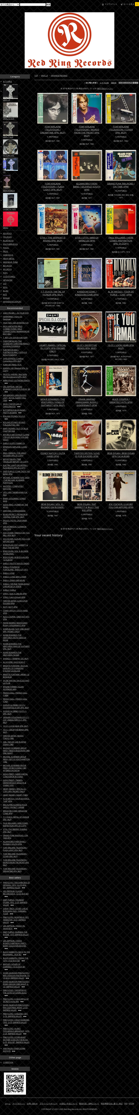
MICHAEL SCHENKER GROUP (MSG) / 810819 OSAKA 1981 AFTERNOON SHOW (14, 768)
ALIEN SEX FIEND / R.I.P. (12, 364)
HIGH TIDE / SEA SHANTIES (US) (15, 322)
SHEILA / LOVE (8, 573)
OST (4, 283)
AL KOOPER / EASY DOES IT (14, 662)
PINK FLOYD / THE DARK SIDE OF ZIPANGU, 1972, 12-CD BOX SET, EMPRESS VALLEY (16, 885)
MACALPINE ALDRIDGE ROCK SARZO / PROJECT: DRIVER (15, 806)
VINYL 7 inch (8, 137)
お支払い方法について (68, 1103)
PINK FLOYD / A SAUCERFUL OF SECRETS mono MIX (16, 1000)
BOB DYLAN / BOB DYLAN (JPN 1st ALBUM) (121, 455)
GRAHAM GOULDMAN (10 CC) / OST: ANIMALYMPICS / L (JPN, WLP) (16, 720)
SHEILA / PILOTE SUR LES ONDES (16, 563)
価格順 (113, 83)
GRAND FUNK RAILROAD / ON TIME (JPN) (121, 185)
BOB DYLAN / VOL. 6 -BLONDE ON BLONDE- (53, 506)
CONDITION (8, 1062)
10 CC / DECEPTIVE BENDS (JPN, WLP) (87, 347)
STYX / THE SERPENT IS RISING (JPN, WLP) (52, 239)
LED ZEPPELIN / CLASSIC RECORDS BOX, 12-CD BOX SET (16, 893)
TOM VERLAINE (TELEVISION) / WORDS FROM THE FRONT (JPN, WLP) (87, 131)
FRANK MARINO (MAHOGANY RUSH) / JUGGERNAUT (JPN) (86, 402)
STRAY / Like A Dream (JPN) (14, 597)
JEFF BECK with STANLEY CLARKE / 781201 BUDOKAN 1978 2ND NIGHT (16, 437)
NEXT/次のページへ (105, 88)
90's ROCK (7, 269)
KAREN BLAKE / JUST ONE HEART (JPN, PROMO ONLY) (16, 630)
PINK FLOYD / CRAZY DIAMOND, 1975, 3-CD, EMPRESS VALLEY (16, 1022)
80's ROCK (7, 266)
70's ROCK (7, 237)
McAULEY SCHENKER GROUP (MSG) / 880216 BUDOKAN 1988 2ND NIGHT (16, 750)
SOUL (5, 287)
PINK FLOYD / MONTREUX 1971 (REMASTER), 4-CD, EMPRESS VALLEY (16, 920)
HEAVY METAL (8, 258)
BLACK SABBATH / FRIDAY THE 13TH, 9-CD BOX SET (15, 959)
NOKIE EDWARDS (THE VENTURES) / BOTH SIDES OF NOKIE (14, 638)
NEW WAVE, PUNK (10, 262)
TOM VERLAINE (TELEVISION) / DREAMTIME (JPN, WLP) (52, 129)
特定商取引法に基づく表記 (112, 1103)
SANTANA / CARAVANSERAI (14, 511)
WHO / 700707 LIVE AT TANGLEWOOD (12, 405)
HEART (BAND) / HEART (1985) (15, 795)
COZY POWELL (9, 276)
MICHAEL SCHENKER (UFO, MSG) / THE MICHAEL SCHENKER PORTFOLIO (16, 480)
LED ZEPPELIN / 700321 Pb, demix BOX (14, 927)
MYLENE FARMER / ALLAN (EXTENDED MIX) (13, 688)
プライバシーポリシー (49, 1103)
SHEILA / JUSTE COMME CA (14, 443)
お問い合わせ (32, 1103)
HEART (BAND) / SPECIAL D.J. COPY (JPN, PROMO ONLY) (52, 348)
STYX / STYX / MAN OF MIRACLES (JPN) (86, 239)
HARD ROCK (8, 255)
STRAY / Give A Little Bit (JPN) (15, 593)
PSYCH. (6, 248)
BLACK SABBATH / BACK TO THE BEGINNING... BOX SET (16, 953)
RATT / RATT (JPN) (10, 607)
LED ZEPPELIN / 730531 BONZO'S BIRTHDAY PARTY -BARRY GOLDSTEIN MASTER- (15, 944)
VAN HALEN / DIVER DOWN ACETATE (14, 1049)
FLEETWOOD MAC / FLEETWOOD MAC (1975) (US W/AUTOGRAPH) (15, 352)
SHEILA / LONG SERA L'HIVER (14, 577)
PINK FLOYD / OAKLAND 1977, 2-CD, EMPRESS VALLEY (15, 1015)
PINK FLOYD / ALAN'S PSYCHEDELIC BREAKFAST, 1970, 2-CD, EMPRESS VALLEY (16, 1031)
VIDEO (5, 228)
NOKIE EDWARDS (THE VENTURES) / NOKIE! (12, 653)
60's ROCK (7, 233)
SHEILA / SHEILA (9, 590)
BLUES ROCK (8, 240)
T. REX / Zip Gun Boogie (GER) (15, 337)
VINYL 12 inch (8, 118)
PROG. (5, 251)
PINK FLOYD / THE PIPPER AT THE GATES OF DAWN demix (15, 992)
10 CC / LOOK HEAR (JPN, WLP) (121, 347)
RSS (126, 1103)
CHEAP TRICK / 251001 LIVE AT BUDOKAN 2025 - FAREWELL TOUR (15, 911)
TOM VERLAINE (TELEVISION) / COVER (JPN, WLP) (121, 129)
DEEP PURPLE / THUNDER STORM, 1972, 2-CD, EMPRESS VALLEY (15, 902)
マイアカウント (111, 4)
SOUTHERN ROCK (10, 244)
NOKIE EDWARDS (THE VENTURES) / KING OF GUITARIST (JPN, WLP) (53, 402)
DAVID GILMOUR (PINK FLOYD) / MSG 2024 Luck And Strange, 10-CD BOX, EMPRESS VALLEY (16, 975)
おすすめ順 (104, 83)
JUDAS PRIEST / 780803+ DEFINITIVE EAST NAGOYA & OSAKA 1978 (14, 783)
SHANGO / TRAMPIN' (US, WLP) (15, 658)
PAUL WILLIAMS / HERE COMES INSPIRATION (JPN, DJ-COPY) (121, 240)
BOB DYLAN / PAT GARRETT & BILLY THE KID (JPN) (87, 507)
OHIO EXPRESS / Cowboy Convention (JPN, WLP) (13, 359)
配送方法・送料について (89, 1103)
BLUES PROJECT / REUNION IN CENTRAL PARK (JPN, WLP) (15, 515)
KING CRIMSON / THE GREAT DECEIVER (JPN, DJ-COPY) (14, 454)
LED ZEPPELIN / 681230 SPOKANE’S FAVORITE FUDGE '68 (16, 389)
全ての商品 (7, 81)
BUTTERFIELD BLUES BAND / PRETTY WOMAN (14, 411)
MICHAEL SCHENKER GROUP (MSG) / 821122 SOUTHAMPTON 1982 (16, 759)
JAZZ (5, 294)
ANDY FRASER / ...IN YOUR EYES (16, 313)
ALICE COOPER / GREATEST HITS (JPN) (120, 401)
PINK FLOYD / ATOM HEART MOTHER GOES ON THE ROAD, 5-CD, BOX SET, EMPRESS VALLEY (16, 1041)
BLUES (5, 291)
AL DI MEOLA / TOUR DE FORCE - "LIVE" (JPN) (121, 293)
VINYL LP (44, 75)
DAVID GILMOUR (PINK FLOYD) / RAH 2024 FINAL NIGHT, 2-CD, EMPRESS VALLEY (16, 1007)
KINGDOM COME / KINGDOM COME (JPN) (87, 293)
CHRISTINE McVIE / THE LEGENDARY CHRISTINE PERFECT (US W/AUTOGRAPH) (16, 344)
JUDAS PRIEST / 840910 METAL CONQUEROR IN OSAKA (15, 775)
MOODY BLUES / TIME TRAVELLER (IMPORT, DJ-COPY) (15, 460)
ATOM (131, 1103)
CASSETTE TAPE (9, 209)
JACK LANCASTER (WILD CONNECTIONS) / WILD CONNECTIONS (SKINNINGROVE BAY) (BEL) (16, 330)
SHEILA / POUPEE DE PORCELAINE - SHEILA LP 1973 (15, 568)
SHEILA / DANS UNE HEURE (14, 580)
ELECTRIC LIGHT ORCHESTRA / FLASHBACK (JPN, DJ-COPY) (15, 466)
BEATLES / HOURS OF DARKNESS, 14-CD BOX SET (14, 966)
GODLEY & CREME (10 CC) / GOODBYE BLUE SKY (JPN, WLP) (16, 706)
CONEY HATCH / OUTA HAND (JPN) (53, 455)
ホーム (7, 1103)
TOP (36, 75)
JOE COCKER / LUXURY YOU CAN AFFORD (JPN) (121, 506)
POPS (5, 273)
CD (4, 172)
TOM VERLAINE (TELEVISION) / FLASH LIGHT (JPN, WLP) (52, 186)
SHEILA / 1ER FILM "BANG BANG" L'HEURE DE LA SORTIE (16, 585)
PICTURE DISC (8, 155)
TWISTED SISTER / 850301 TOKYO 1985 (13, 737)
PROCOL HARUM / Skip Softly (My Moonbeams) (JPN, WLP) (15, 375)
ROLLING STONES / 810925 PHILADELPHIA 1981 (14, 423)
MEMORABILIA (9, 190)
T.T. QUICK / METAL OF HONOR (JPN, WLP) (53, 293)
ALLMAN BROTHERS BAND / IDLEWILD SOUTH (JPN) (86, 186)
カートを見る (131, 4)
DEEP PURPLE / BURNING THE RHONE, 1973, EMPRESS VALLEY (16, 934)
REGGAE (6, 298)
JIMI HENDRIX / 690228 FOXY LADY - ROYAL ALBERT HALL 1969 (14, 398)
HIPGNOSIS (7, 280)
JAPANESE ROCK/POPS (12, 301)
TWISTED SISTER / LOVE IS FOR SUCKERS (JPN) (87, 455)
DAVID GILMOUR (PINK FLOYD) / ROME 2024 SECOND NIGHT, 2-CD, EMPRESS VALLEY (16, 984)
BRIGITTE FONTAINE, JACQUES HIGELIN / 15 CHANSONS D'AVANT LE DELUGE (15, 668)
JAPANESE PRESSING (59, 75)
